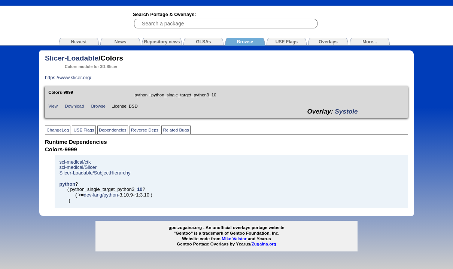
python (67, 184)
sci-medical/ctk (75, 162)
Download (74, 106)
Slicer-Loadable (71, 58)
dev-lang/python (101, 195)
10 (139, 189)
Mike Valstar (234, 238)
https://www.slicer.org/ (68, 77)
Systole (346, 111)
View (53, 106)
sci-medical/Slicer (78, 167)
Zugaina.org (264, 244)
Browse (98, 106)
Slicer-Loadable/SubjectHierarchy (94, 173)
